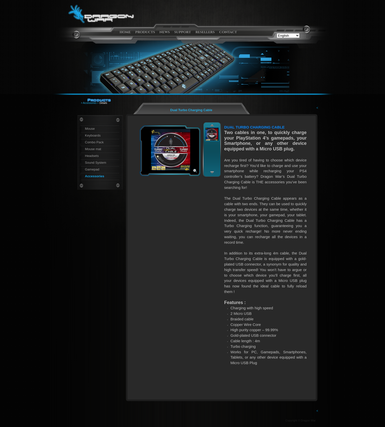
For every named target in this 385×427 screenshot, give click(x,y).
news (165, 32)
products (145, 32)
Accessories (94, 176)
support (182, 32)
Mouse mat (93, 149)
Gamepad (92, 169)
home (125, 32)
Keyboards (93, 135)
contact (228, 32)
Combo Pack (94, 142)
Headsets (92, 156)
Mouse (90, 129)
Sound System (95, 162)
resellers (205, 32)
